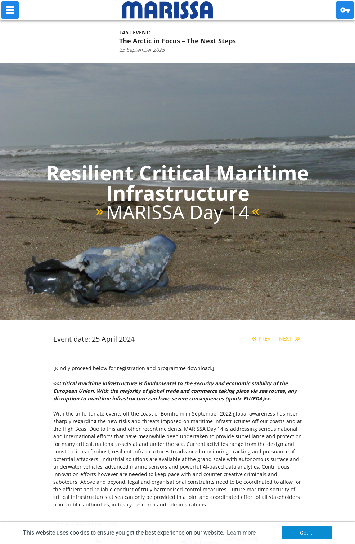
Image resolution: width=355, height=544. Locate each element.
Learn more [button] (241, 532)
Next (290, 338)
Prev (260, 338)
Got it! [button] (307, 533)
